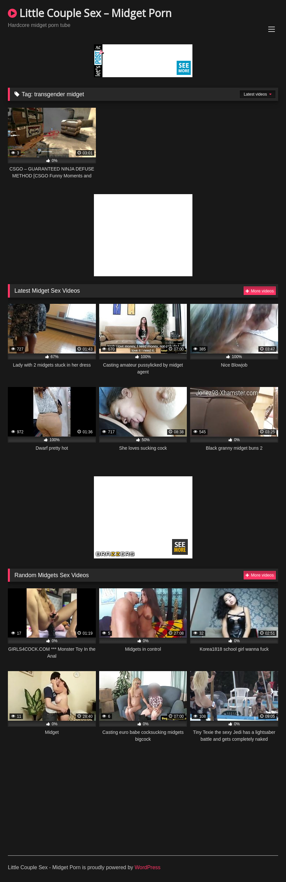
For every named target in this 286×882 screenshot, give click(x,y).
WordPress (148, 867)
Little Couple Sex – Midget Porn (90, 13)
